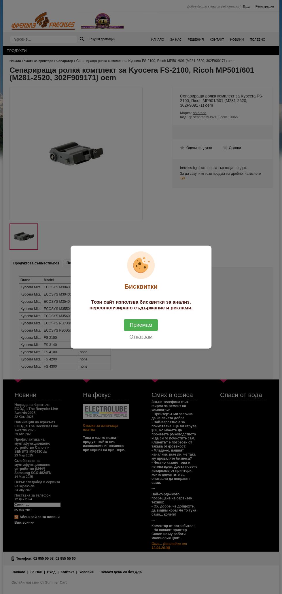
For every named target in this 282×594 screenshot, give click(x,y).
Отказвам (140, 336)
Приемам (141, 325)
